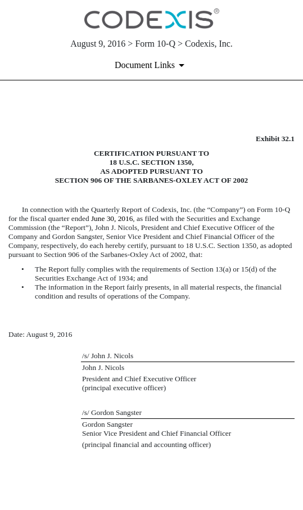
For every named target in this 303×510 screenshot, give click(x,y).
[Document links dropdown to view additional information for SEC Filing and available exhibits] (151, 65)
